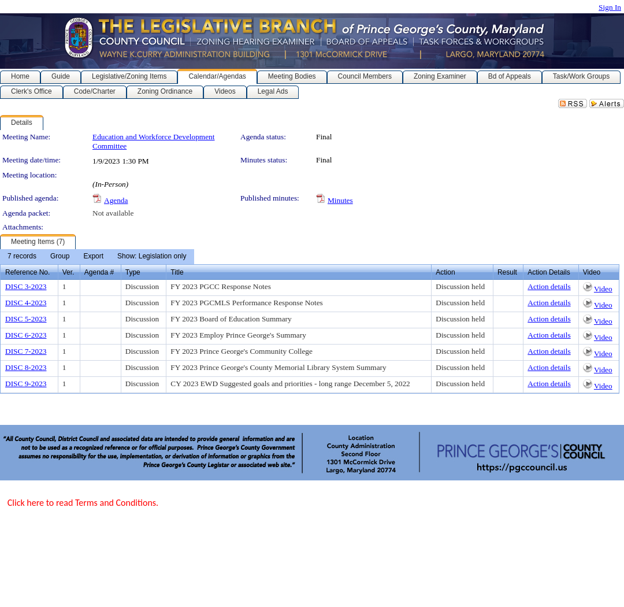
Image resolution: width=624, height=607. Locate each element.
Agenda (116, 200)
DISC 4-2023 (25, 302)
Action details (549, 286)
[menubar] (97, 256)
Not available (112, 213)
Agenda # (99, 272)
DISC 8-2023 (25, 367)
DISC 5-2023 (25, 318)
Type (132, 272)
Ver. (68, 272)
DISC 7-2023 (25, 351)
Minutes (340, 200)
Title (176, 272)
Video (603, 288)
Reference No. (27, 272)
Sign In (610, 7)
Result (507, 272)
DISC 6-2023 (25, 335)
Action (445, 272)
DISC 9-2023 (25, 383)
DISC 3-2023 (25, 286)
